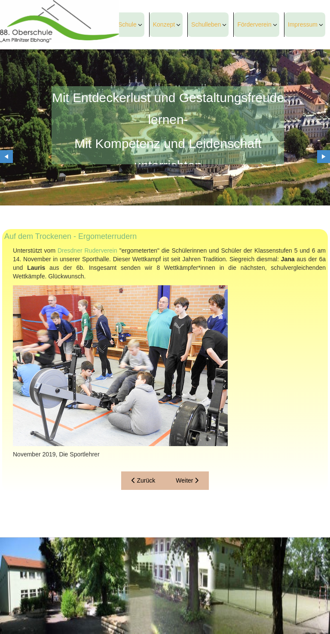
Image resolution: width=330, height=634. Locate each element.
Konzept (164, 24)
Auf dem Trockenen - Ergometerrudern (70, 236)
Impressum (303, 24)
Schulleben (206, 24)
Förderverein (254, 24)
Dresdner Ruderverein (87, 250)
